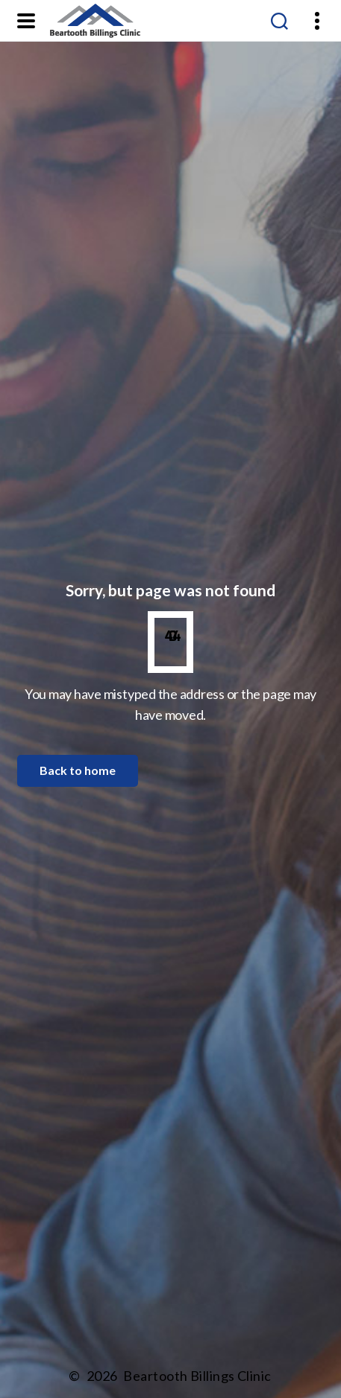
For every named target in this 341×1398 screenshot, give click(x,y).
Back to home (78, 770)
